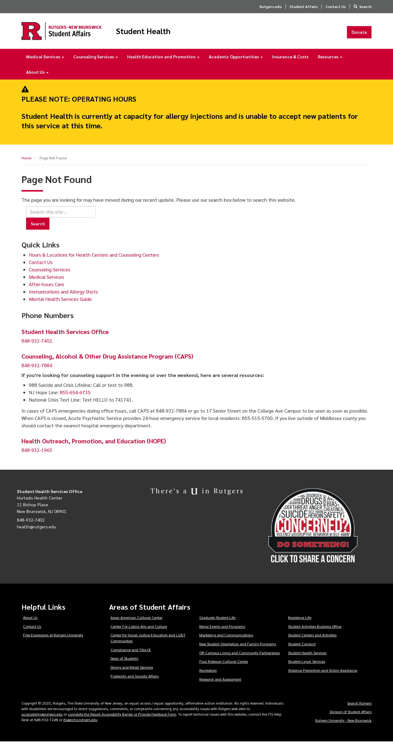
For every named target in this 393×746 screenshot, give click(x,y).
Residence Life (299, 621)
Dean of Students (124, 662)
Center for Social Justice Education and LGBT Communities (148, 642)
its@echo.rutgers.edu (80, 723)
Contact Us (335, 6)
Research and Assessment (220, 683)
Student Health (164, 33)
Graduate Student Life (217, 621)
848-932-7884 (36, 369)
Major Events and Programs (222, 630)
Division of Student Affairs (351, 715)
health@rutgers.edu (36, 531)
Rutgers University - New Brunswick (343, 724)
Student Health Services (307, 657)
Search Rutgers (359, 707)
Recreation (208, 674)
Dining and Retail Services (132, 671)
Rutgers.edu (270, 6)
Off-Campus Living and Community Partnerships (239, 657)
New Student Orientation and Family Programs (237, 648)
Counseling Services (95, 61)
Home (26, 162)
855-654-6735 (75, 396)
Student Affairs (304, 6)
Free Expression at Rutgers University (53, 639)
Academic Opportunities (236, 61)
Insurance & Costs (290, 61)
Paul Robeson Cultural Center (223, 665)
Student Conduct (302, 648)
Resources (330, 61)
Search (365, 6)
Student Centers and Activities (312, 639)
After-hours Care (46, 288)
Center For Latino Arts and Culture (139, 630)
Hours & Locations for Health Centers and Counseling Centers (94, 258)
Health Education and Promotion (163, 61)
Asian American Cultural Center (136, 621)
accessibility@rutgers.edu (42, 718)
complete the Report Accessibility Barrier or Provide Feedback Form (122, 718)
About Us (37, 76)
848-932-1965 (36, 454)
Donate (359, 34)
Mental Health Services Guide (60, 303)
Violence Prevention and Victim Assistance (322, 674)
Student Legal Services (306, 665)
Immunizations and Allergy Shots (63, 295)
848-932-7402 (36, 345)
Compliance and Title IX (131, 653)
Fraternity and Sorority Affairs (135, 680)
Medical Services (45, 61)
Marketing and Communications (226, 639)
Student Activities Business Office (314, 630)
